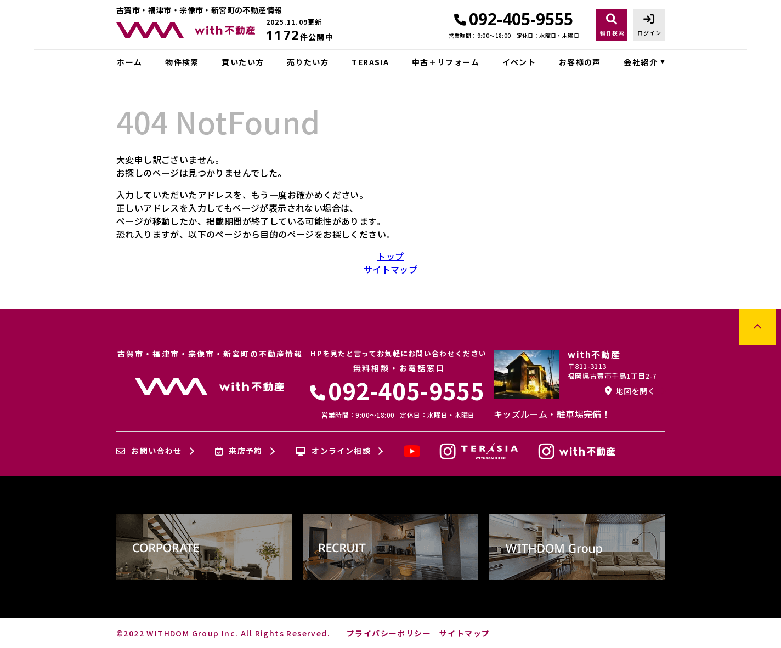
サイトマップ (390, 269)
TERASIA (370, 61)
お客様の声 (580, 61)
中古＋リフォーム (445, 61)
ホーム (129, 61)
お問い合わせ (149, 451)
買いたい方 (243, 61)
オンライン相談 (333, 451)
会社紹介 (641, 61)
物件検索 (182, 61)
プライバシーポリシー (389, 633)
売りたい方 (308, 61)
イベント (519, 61)
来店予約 (239, 451)
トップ (390, 256)
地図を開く (630, 390)
